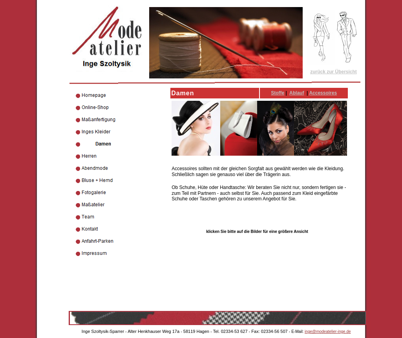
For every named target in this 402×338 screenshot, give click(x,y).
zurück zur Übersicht (333, 72)
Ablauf (296, 93)
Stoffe (277, 93)
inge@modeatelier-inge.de (328, 331)
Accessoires (323, 93)
